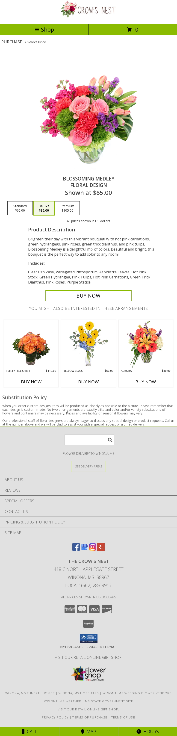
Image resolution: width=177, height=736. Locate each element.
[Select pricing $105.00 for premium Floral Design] (67, 208)
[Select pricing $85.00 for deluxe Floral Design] (44, 208)
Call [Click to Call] (29, 731)
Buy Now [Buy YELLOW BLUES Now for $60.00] (88, 382)
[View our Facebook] (76, 549)
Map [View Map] (88, 731)
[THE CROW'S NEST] (88, 17)
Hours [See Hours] (147, 731)
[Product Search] (89, 440)
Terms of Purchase (89, 717)
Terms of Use (123, 717)
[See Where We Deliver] (88, 466)
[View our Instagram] (92, 549)
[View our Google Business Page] (84, 549)
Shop (44, 29)
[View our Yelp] (101, 549)
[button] (88, 638)
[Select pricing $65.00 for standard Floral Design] (20, 208)
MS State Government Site (109, 701)
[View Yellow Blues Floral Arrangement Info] (88, 344)
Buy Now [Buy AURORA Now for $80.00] (145, 382)
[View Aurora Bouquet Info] (146, 344)
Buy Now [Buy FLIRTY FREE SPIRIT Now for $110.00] (31, 382)
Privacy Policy (55, 717)
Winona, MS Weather (62, 701)
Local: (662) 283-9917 (88, 585)
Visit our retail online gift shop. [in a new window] (88, 657)
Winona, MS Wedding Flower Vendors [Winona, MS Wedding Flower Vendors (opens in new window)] (137, 693)
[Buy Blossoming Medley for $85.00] (88, 295)
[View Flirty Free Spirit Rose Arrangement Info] (31, 344)
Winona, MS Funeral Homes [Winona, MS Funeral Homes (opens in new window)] (30, 693)
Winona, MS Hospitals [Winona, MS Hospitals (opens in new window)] (79, 693)
